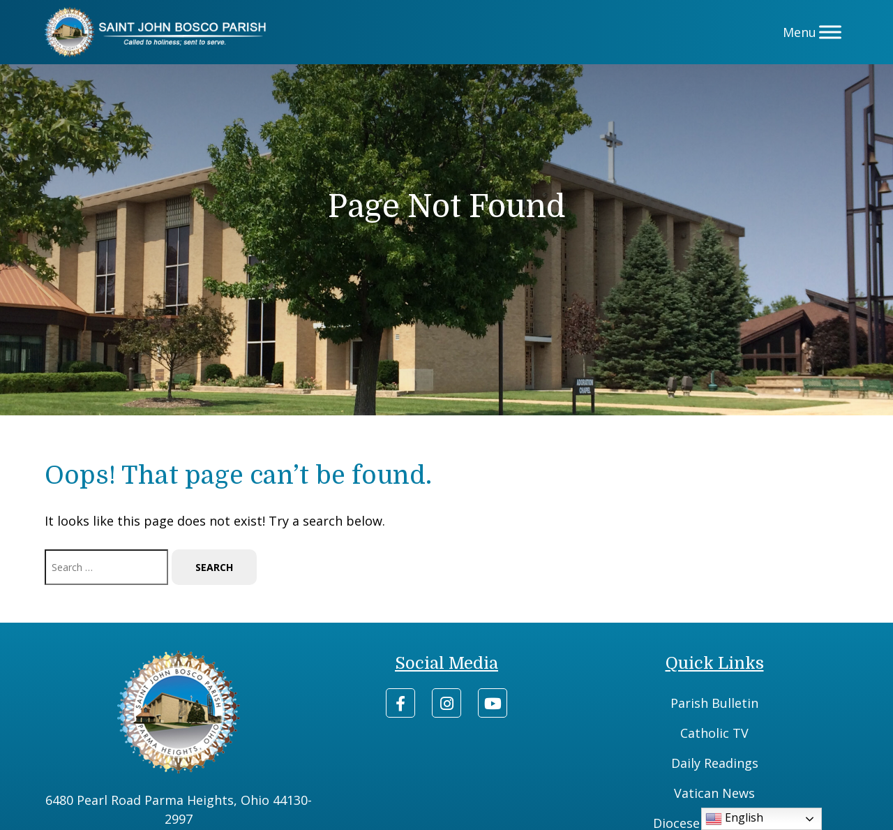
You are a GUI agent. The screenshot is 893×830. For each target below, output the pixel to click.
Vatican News (714, 793)
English (734, 818)
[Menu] (830, 31)
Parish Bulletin (714, 703)
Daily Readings (714, 763)
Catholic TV (714, 733)
